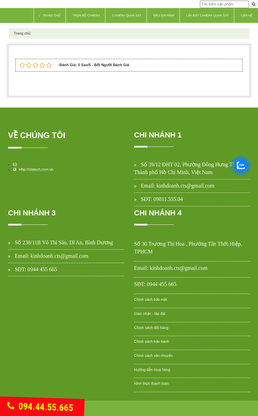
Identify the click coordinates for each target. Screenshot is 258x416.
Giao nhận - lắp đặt (149, 313)
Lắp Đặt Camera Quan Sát (207, 15)
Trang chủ (50, 15)
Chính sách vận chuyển (153, 355)
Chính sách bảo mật (150, 299)
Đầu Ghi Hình (164, 15)
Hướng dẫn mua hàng (152, 370)
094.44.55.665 (40, 407)
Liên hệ (246, 15)
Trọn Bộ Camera (86, 15)
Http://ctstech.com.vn (36, 169)
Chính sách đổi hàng (151, 328)
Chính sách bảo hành (151, 341)
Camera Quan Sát (126, 15)
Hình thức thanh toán (151, 383)
